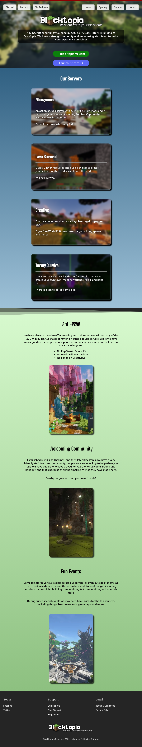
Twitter (6, 710)
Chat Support (54, 710)
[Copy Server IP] (71, 54)
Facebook (8, 706)
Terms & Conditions (105, 706)
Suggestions (54, 714)
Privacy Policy (103, 710)
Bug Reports (54, 706)
